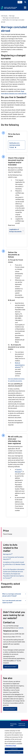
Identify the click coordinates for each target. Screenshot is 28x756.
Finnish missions (10, 709)
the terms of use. (11, 746)
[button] (14, 595)
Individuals (4, 16)
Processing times (13, 724)
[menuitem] (20, 2)
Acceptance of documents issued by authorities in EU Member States (14, 563)
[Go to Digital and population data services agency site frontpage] (12, 7)
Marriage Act (7, 554)
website (20, 628)
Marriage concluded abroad (11, 18)
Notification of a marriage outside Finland (16, 145)
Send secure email (11, 666)
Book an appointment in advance (20, 365)
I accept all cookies (14, 748)
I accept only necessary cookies (14, 752)
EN (19, 2)
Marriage (11, 16)
